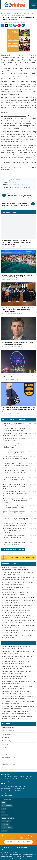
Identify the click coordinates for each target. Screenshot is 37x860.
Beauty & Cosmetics (8, 727)
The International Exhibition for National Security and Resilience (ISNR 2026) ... (15, 524)
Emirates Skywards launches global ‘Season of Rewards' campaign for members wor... (14, 513)
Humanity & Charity (8, 768)
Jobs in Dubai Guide (6, 795)
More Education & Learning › (24, 214)
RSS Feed (29, 776)
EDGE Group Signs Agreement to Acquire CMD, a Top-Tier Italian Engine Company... (15, 500)
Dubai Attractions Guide (18, 786)
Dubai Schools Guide (18, 788)
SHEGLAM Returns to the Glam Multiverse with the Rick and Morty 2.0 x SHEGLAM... (15, 465)
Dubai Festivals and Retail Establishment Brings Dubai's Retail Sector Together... (15, 519)
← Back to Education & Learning (13, 549)
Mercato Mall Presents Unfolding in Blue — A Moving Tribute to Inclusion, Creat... (15, 434)
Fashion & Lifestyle (8, 730)
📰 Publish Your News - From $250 (18, 842)
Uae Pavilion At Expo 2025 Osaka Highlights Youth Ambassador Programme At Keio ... (13, 445)
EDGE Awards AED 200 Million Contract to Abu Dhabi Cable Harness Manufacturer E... (15, 530)
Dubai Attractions (30, 779)
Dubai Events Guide (6, 791)
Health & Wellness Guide (20, 791)
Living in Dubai (5, 786)
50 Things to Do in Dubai (8, 793)
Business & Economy (8, 751)
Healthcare (5, 761)
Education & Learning (12, 13)
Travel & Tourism (7, 747)
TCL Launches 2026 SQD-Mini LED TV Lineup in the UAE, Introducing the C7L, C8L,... (15, 479)
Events (4, 808)
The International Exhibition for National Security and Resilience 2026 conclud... (15, 506)
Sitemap (12, 781)
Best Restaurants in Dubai (23, 793)
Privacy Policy (5, 779)
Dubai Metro (19, 779)
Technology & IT (7, 734)
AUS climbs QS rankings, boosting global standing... (18, 597)
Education (5, 754)
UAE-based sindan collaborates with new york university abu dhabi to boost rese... (15, 493)
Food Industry (6, 741)
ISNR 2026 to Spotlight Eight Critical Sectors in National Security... (14, 543)
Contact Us (22, 776)
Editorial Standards (12, 776)
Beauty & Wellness (7, 805)
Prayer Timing (5, 781)
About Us (3, 776)
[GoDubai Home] (15, 4)
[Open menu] (33, 4)
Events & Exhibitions (8, 764)
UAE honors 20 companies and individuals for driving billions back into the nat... (15, 458)
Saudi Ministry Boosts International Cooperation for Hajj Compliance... (14, 424)
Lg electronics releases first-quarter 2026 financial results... (14, 439)
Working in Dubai (6, 788)
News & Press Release (8, 818)
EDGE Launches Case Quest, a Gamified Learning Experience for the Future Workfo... (15, 486)
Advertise (12, 779)
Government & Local (8, 757)
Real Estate (5, 744)
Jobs (3, 812)
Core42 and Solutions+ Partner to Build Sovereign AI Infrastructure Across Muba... (15, 537)
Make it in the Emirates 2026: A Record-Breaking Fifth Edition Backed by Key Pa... (15, 472)
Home (3, 13)
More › (32, 564)
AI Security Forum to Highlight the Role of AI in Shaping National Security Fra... (15, 429)
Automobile (6, 737)
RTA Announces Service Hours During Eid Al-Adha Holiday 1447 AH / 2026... (14, 452)
